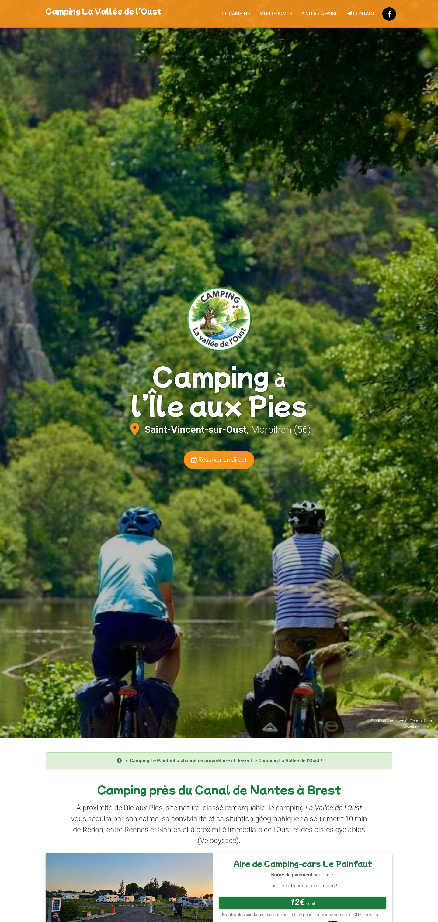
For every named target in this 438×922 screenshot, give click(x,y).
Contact (361, 13)
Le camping (236, 13)
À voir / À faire (319, 13)
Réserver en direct (219, 459)
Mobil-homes (276, 13)
